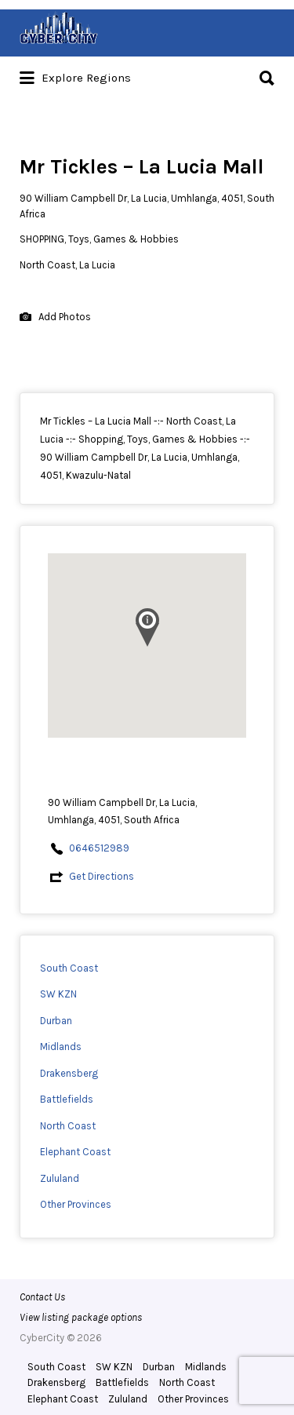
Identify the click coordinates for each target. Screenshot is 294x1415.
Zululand (59, 1178)
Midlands (61, 1046)
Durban (56, 1021)
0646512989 (99, 848)
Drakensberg (69, 1073)
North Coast (68, 1126)
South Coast (69, 968)
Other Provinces (75, 1204)
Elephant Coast (75, 1152)
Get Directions (101, 876)
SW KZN (58, 994)
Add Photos (55, 317)
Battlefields (66, 1099)
